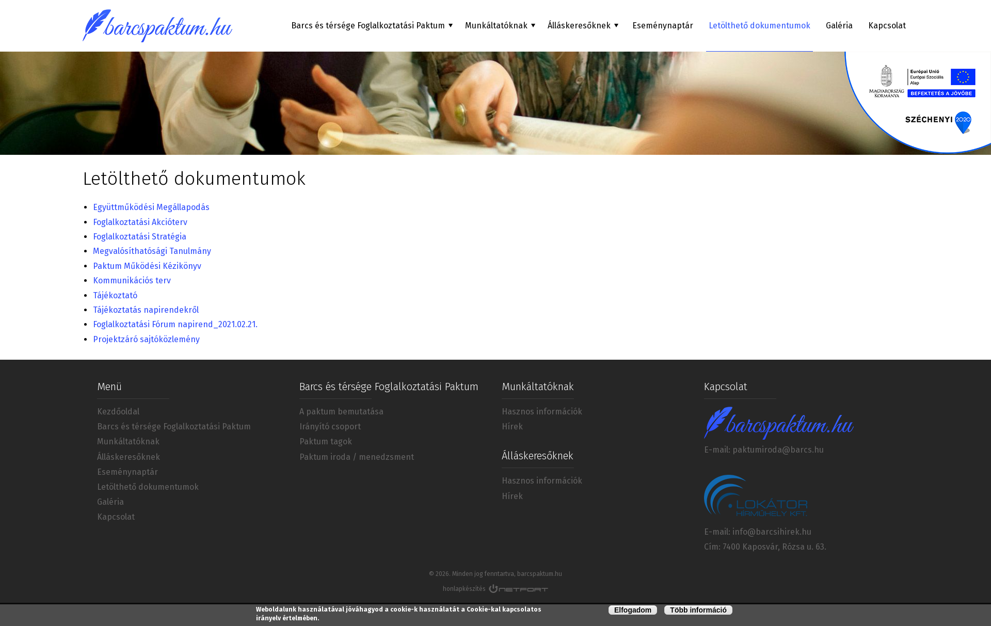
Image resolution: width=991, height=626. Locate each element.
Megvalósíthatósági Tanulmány (152, 251)
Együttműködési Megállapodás (151, 207)
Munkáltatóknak (128, 441)
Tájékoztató (116, 295)
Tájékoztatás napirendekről (146, 310)
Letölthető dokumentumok (759, 25)
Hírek (512, 426)
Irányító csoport (330, 426)
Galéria (839, 25)
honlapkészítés (464, 588)
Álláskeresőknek (128, 457)
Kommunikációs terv (132, 280)
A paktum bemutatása (341, 411)
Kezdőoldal (118, 411)
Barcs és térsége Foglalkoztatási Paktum (174, 426)
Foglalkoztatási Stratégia (139, 237)
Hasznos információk (542, 411)
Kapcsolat (887, 25)
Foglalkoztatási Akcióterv (140, 222)
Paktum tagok (325, 441)
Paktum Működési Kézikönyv (147, 266)
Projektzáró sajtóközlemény (146, 339)
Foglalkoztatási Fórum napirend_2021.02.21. (175, 324)
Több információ (698, 610)
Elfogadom (632, 610)
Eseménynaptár (662, 25)
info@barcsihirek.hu (771, 532)
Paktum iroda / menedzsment (356, 457)
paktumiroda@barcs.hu (778, 450)
